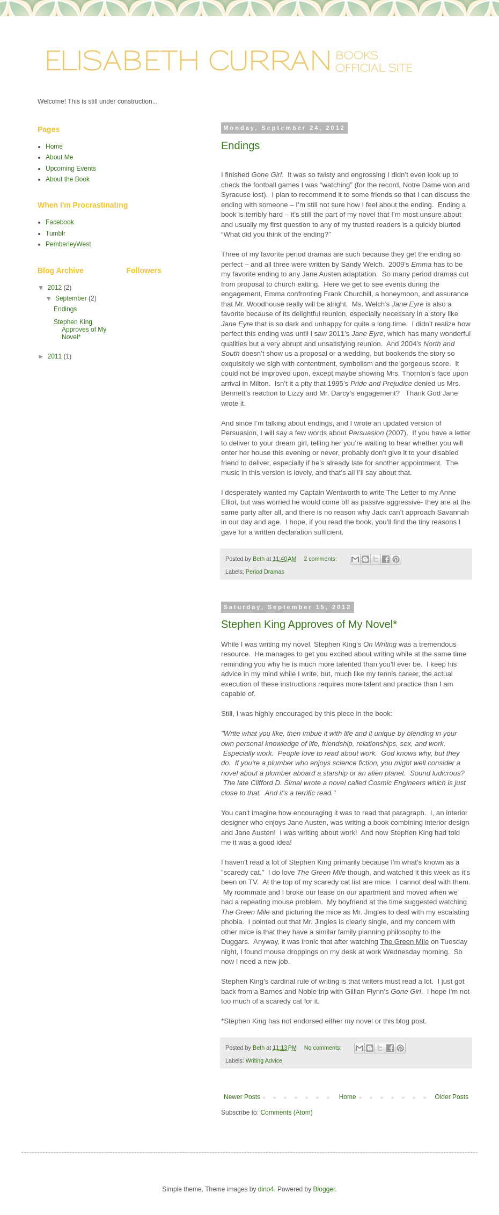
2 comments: (321, 558)
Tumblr (55, 233)
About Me (59, 157)
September (72, 298)
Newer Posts (242, 1097)
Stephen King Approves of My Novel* (309, 624)
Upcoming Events (71, 168)
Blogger (324, 1189)
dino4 (266, 1189)
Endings (240, 145)
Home (347, 1097)
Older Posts (451, 1097)
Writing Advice (264, 1060)
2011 (56, 356)
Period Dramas (265, 571)
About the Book (68, 179)
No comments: (323, 1047)
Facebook (60, 222)
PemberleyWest (68, 244)
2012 (56, 287)
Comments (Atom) (286, 1112)
